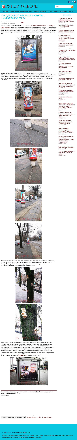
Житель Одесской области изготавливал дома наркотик (66, 44)
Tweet (22, 22)
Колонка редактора (15, 11)
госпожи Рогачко (22, 355)
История (49, 11)
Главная (5, 11)
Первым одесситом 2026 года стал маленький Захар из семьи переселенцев (67, 50)
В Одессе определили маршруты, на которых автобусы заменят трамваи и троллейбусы (66, 37)
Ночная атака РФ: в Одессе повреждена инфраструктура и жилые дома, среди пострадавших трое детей (67, 105)
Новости (24, 11)
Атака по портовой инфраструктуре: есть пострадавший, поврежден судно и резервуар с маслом (66, 130)
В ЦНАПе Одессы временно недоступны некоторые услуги (66, 146)
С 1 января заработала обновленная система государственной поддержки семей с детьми (66, 65)
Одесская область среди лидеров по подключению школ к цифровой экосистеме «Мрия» (67, 114)
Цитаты (70, 11)
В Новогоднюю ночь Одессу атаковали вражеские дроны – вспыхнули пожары (66, 92)
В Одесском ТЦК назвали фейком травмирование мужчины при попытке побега (66, 20)
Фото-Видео (63, 11)
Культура (56, 11)
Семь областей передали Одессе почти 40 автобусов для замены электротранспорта (67, 85)
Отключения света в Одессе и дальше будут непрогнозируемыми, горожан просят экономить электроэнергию (66, 139)
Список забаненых (47, 417)
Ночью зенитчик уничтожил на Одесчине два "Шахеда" (66, 79)
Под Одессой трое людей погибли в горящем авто (65, 72)
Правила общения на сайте (34, 417)
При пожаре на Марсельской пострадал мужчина (66, 25)
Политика (36, 11)
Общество (43, 11)
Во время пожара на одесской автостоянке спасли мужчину (66, 31)
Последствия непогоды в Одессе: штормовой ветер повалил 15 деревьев (65, 122)
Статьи (29, 11)
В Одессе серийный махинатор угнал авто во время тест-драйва (67, 153)
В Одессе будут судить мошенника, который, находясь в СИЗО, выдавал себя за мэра (67, 58)
